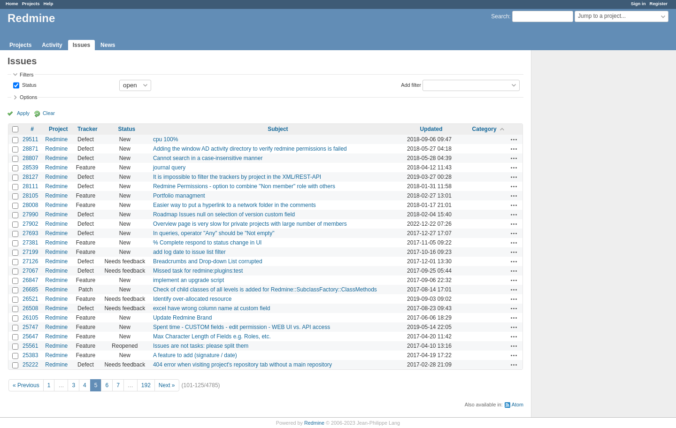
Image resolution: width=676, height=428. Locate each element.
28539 (30, 167)
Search (500, 16)
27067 (30, 271)
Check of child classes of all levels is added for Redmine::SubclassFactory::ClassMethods (265, 289)
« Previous (26, 385)
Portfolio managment (179, 195)
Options (28, 97)
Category (484, 129)
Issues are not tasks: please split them (200, 346)
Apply (23, 113)
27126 (30, 261)
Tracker (87, 129)
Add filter (411, 84)
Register (659, 3)
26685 (30, 289)
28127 (30, 177)
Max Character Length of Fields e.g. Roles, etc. (212, 336)
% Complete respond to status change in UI (207, 242)
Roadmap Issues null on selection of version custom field (224, 214)
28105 (30, 195)
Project (58, 129)
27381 (30, 242)
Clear (49, 113)
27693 (30, 233)
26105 (30, 317)
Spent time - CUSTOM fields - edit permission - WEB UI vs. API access (241, 327)
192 (146, 385)
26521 (30, 299)
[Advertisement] (578, 197)
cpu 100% (165, 139)
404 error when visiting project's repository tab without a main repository (242, 364)
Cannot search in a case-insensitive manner (207, 158)
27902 (30, 224)
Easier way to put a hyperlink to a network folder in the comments (234, 205)
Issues (81, 45)
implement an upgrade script (188, 280)
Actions (514, 139)
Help (49, 3)
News (107, 45)
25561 (30, 346)
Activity (52, 45)
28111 (30, 186)
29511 (30, 139)
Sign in (638, 3)
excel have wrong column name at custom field (211, 308)
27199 (30, 252)
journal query (169, 167)
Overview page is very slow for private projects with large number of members (250, 224)
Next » (167, 385)
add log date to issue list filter (189, 252)
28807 (30, 158)
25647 (30, 336)
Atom (517, 404)
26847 (30, 280)
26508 (30, 308)
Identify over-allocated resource (192, 299)
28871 (30, 148)
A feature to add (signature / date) (195, 355)
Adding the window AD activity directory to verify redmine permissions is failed (250, 148)
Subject (278, 129)
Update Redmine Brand (182, 317)
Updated (431, 129)
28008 (30, 205)
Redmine (56, 139)
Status (29, 84)
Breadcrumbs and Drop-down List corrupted (207, 261)
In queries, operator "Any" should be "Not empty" (214, 233)
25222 (30, 364)
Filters (26, 74)
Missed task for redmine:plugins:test (198, 271)
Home (12, 3)
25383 (30, 355)
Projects (31, 3)
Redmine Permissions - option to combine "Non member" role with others (244, 186)
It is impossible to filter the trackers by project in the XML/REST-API (237, 177)
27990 (30, 214)
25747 (30, 327)
